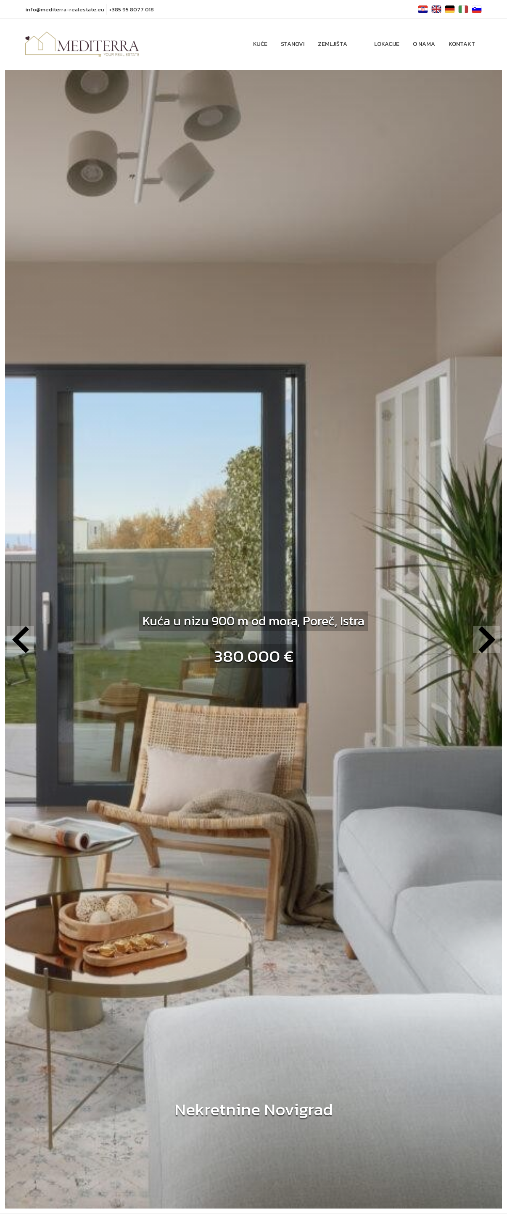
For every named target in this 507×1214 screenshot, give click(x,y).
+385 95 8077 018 (131, 9)
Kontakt (462, 44)
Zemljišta (332, 44)
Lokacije (386, 44)
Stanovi (292, 44)
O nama (424, 44)
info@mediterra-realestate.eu (64, 9)
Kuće (260, 44)
